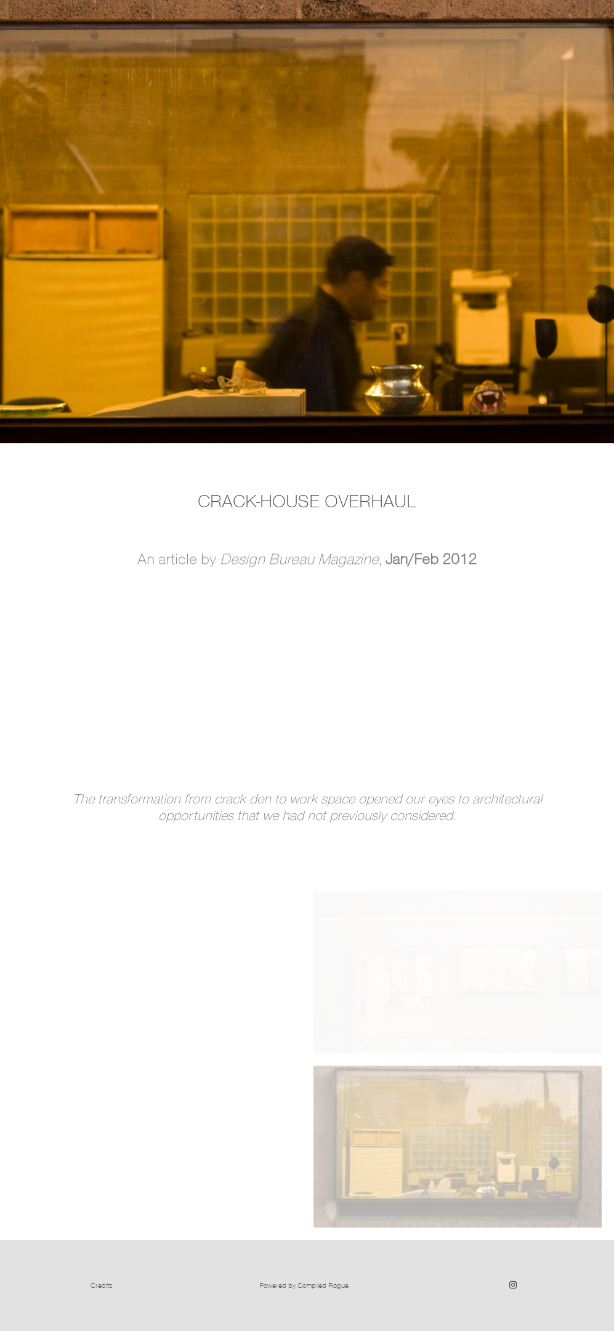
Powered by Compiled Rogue (304, 1285)
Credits (101, 1285)
